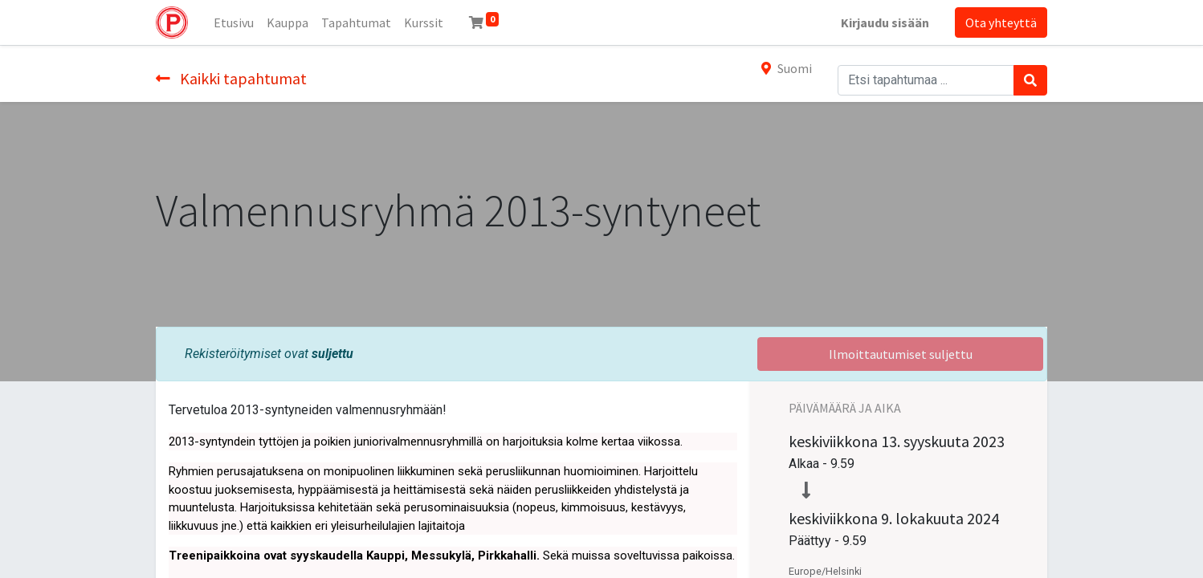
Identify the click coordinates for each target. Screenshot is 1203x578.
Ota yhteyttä (1001, 22)
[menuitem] (233, 22)
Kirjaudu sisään (885, 22)
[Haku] (1030, 80)
